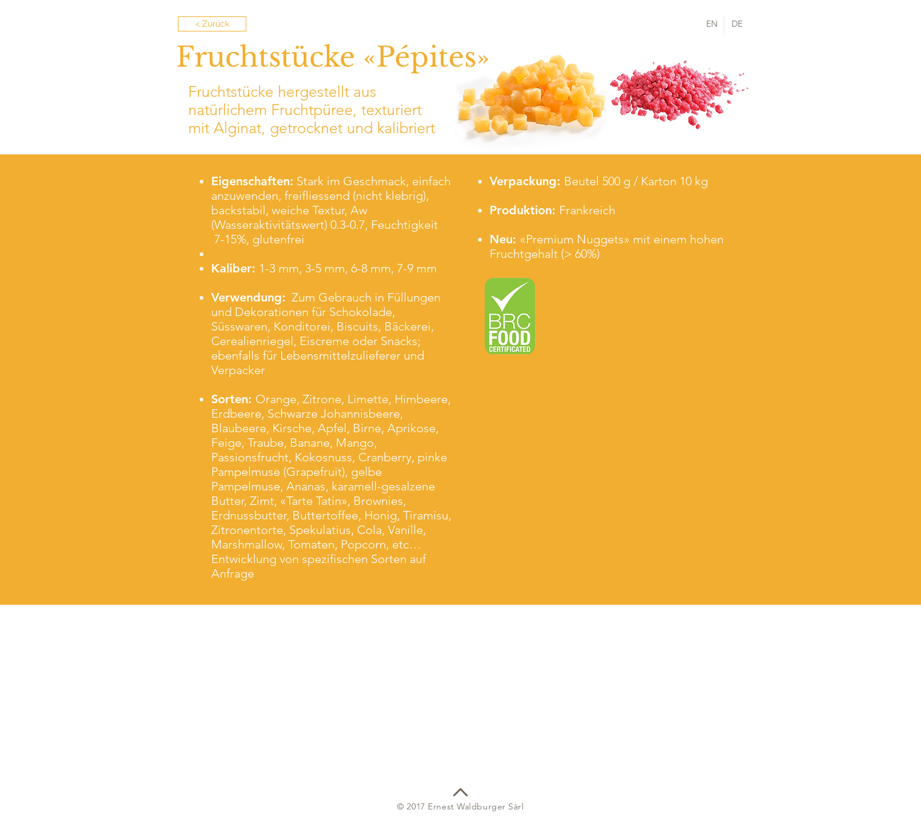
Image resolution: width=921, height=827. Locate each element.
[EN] (712, 24)
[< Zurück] (212, 23)
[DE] (736, 24)
